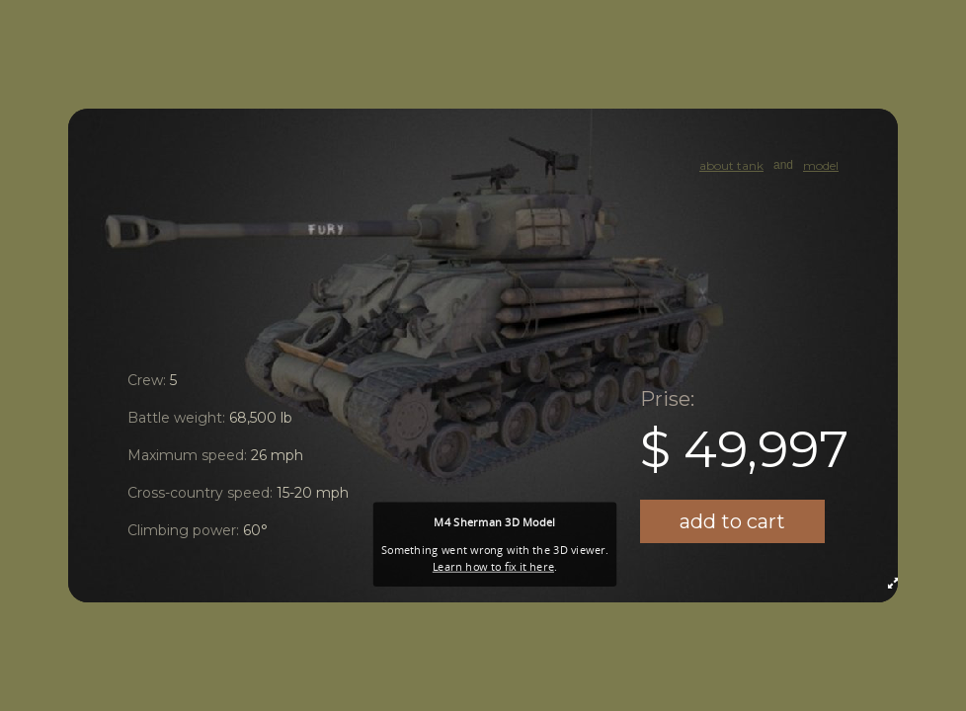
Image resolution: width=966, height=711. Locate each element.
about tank (731, 165)
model (821, 165)
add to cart (732, 521)
